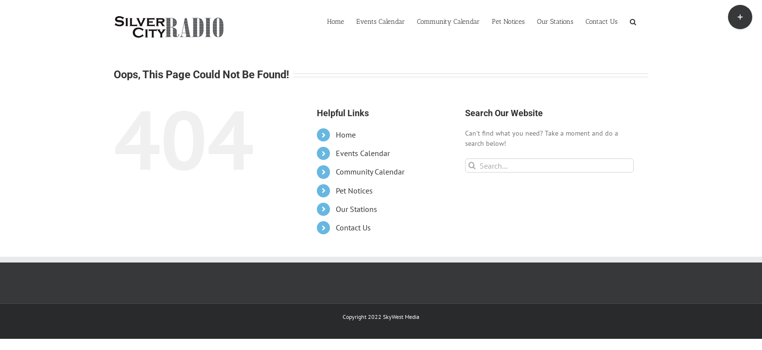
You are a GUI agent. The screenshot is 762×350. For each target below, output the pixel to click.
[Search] (472, 165)
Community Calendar (370, 171)
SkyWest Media (401, 316)
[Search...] (549, 165)
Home (346, 135)
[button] (645, 21)
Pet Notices (354, 190)
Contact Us (353, 227)
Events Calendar (363, 153)
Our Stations (356, 209)
